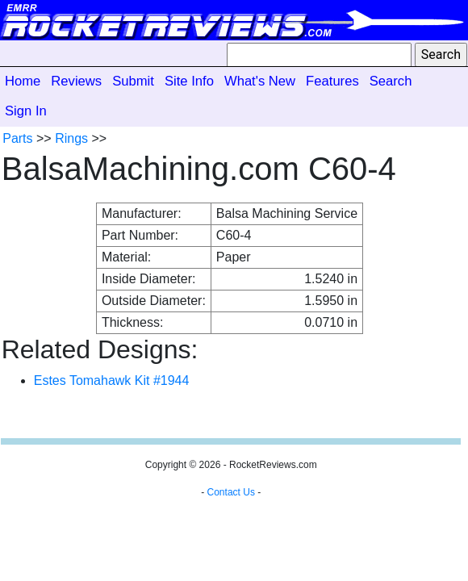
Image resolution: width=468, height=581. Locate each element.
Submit (133, 81)
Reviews (76, 81)
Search (391, 81)
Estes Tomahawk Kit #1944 (112, 380)
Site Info (189, 81)
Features (332, 81)
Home (22, 81)
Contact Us (231, 492)
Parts (17, 138)
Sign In (26, 111)
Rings (71, 138)
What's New (259, 81)
